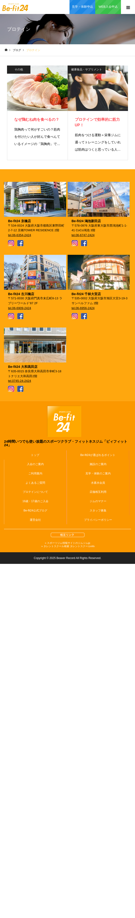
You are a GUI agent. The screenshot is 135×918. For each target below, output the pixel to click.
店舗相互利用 (98, 492)
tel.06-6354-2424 (19, 235)
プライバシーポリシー (98, 519)
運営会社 (35, 519)
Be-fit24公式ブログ (35, 510)
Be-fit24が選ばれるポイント (97, 455)
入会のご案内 (35, 464)
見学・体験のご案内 (98, 473)
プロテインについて (35, 492)
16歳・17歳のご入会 (35, 501)
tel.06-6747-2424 (83, 235)
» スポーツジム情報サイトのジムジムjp (67, 543)
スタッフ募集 (98, 510)
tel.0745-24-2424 (19, 381)
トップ (35, 455)
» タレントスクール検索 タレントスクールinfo (68, 546)
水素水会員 (98, 482)
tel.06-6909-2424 (19, 308)
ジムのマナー (98, 501)
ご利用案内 (35, 473)
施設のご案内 (98, 464)
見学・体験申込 (82, 6)
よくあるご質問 (35, 482)
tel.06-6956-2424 (83, 308)
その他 (19, 69)
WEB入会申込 (108, 6)
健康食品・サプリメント (86, 69)
